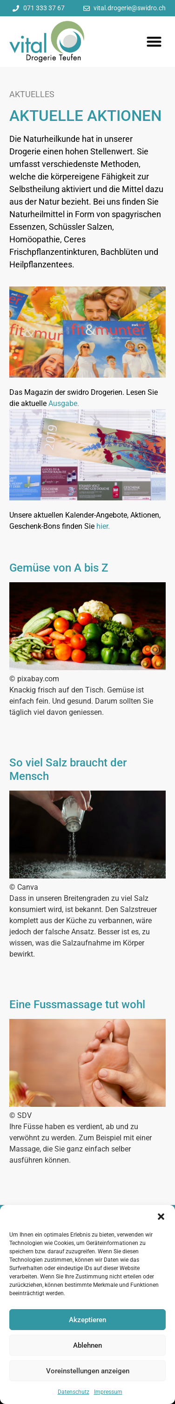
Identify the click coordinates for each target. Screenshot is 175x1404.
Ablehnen (87, 1345)
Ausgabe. (63, 403)
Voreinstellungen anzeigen (87, 1371)
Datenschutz (73, 1392)
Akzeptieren (87, 1320)
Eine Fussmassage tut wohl (77, 1004)
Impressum (108, 1392)
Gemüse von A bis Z (58, 567)
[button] (161, 1216)
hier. (103, 526)
